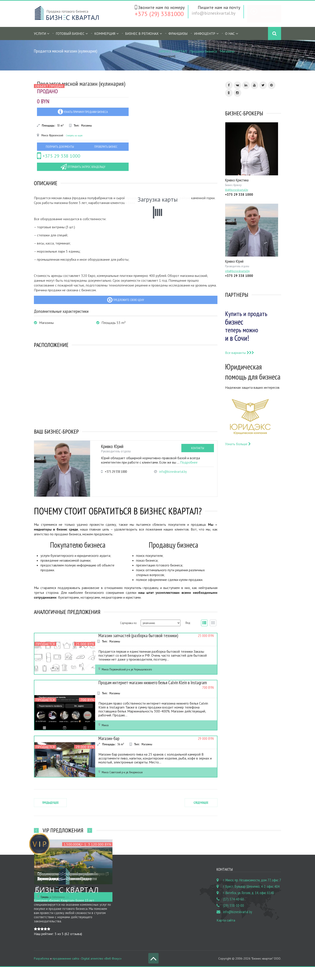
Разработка (41, 958)
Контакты (197, 448)
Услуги (40, 33)
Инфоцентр (204, 33)
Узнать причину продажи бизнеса (83, 112)
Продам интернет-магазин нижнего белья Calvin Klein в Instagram (151, 683)
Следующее (201, 803)
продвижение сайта (65, 958)
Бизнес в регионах (142, 33)
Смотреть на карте (74, 135)
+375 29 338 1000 (58, 156)
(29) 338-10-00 (233, 905)
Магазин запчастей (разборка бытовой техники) (137, 635)
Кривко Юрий (112, 446)
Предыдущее (50, 803)
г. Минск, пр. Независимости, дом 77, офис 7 (252, 880)
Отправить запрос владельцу (83, 167)
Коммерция (104, 33)
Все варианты (239, 352)
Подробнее (189, 462)
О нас (230, 33)
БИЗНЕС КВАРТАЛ (173, 51)
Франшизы (177, 33)
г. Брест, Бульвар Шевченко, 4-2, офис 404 (251, 886)
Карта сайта (226, 920)
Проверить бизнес (105, 147)
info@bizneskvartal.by (213, 13)
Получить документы (60, 147)
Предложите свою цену (125, 300)
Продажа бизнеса (203, 51)
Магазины (227, 51)
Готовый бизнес (70, 33)
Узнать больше (238, 444)
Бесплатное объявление (268, 14)
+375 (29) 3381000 (159, 14)
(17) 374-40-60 (233, 899)
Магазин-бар (108, 738)
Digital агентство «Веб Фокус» (101, 958)
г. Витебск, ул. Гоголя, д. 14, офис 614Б (248, 892)
